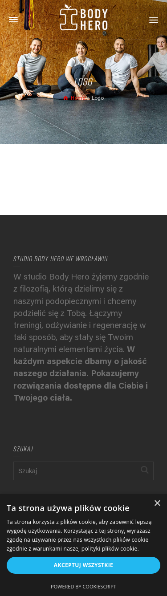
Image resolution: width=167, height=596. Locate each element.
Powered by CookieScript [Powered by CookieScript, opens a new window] (83, 586)
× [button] (157, 503)
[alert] (83, 545)
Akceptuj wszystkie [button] (83, 565)
